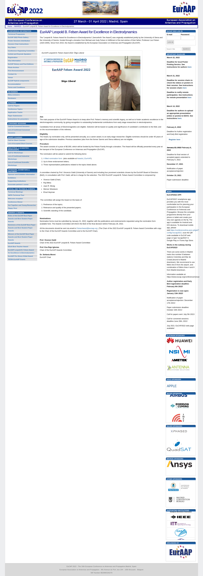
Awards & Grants (16, 213)
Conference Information (19, 31)
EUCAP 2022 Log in (175, 31)
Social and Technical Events (21, 189)
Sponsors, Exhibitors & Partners (19, 170)
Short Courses (15, 137)
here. (180, 118)
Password (185, 34)
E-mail (169, 34)
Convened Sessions (17, 123)
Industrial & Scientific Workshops (18, 149)
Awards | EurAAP (84, 158)
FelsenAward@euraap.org (87, 228)
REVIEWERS (13, 92)
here (189, 67)
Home (9, 26)
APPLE (171, 386)
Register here (174, 139)
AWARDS (17, 26)
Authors (12, 103)
